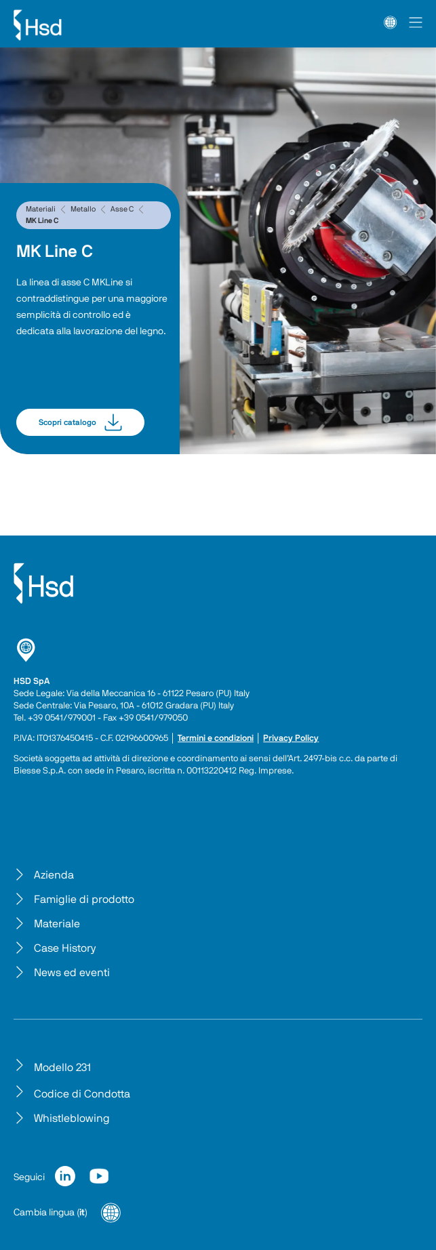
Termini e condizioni (216, 738)
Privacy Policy (291, 738)
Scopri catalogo (80, 422)
